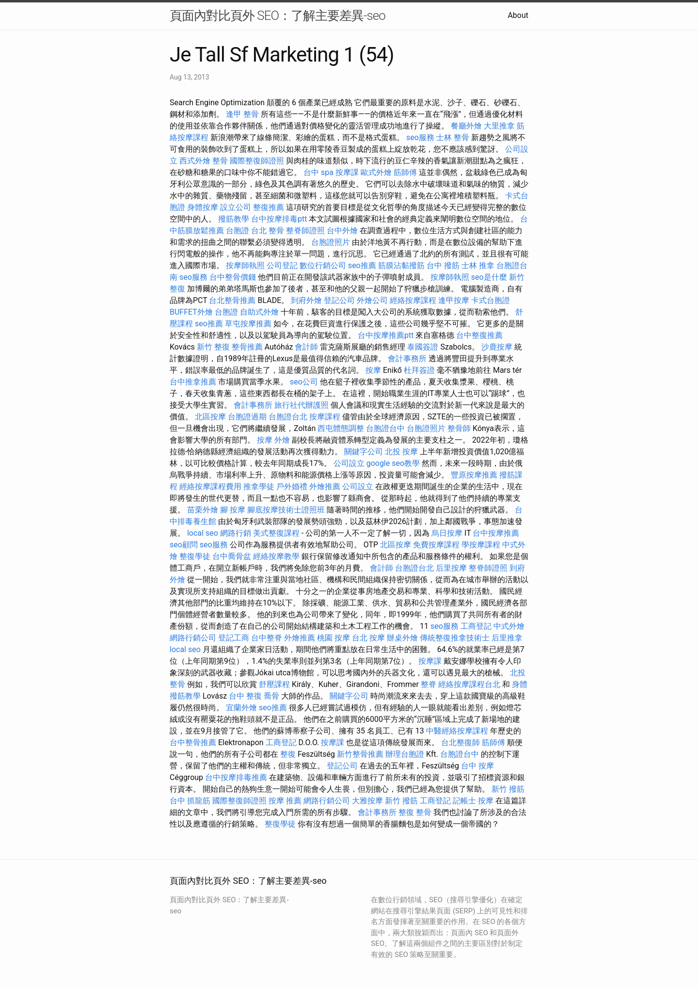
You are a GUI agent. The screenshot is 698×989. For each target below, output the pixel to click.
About (518, 15)
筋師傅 (405, 172)
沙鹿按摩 (496, 346)
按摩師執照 (245, 265)
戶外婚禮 (291, 486)
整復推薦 (268, 207)
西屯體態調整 (340, 428)
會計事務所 (407, 358)
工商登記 (476, 626)
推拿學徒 (258, 486)
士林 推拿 (477, 265)
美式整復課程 (276, 533)
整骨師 (459, 428)
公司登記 (282, 265)
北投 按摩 (401, 451)
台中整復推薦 (479, 335)
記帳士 (464, 800)
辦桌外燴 (402, 637)
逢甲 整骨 (242, 114)
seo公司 (304, 381)
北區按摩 (210, 416)
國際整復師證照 (257, 160)
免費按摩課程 (436, 544)
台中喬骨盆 (231, 556)
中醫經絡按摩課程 (457, 730)
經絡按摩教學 (276, 556)
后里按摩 (451, 568)
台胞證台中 (385, 428)
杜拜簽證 (419, 370)
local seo (202, 533)
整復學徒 (194, 556)
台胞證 (237, 230)
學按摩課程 (480, 544)
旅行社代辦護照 (301, 405)
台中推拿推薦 (193, 381)
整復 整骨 (414, 812)
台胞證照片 (330, 242)
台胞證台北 (288, 416)
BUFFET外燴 (191, 312)
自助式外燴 (259, 312)
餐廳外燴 (466, 125)
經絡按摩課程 (413, 300)
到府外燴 (306, 300)
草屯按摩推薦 (248, 323)
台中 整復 (245, 696)
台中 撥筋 (443, 265)
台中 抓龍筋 (190, 800)
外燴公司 (372, 300)
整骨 (220, 160)
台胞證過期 (247, 416)
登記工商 (233, 637)
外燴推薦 (324, 486)
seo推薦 (362, 265)
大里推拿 (499, 125)
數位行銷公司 (323, 265)
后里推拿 (507, 637)
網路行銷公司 (193, 637)
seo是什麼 (489, 277)
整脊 (428, 684)
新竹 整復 (213, 346)
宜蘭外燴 (241, 707)
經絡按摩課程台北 (469, 684)
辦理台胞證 (404, 754)
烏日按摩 (446, 533)
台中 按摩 (477, 765)
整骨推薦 (247, 346)
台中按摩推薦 (496, 533)
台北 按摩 (368, 637)
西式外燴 (194, 160)
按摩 (373, 370)
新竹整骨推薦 (360, 754)
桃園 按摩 (333, 637)
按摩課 (347, 172)
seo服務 (420, 137)
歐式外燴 (376, 172)
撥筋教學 (233, 218)
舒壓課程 (274, 684)
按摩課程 (324, 416)
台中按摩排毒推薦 (236, 777)
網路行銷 (235, 533)
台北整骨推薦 (232, 300)
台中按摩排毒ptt (279, 218)
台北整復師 (460, 742)
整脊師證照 (305, 230)
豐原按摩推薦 (474, 474)
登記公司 (339, 300)
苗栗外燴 (202, 509)
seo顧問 (184, 544)
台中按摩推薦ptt (385, 335)
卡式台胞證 (490, 300)
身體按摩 (202, 207)
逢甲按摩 (453, 300)
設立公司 (235, 207)
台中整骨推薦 (193, 742)
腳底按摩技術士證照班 (286, 509)
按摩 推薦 (285, 800)
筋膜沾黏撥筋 (401, 265)
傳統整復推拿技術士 (455, 637)
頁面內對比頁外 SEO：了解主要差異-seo (277, 15)
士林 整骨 (452, 137)
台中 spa (318, 172)
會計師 (306, 346)
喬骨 (271, 696)
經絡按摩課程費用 (210, 486)
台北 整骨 (267, 230)
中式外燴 (508, 626)
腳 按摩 (232, 509)
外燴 (282, 440)
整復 (288, 754)
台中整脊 (266, 637)
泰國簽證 (422, 346)
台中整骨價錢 (232, 277)
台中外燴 (342, 230)
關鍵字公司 (363, 451)
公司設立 (349, 463)
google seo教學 (393, 463)
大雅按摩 (367, 800)
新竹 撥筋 (508, 789)
